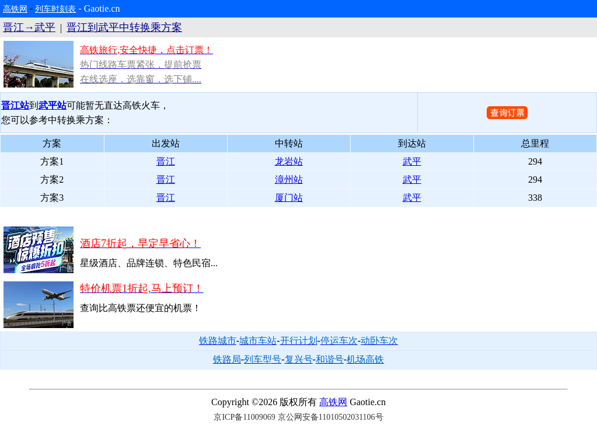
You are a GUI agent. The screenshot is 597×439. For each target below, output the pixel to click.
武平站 (53, 105)
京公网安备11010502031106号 (330, 417)
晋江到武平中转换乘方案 (124, 27)
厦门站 (289, 198)
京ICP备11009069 (244, 417)
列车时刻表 (55, 9)
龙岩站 (289, 161)
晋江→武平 (29, 27)
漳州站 (289, 179)
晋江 (165, 161)
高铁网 (15, 9)
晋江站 (15, 105)
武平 (412, 161)
